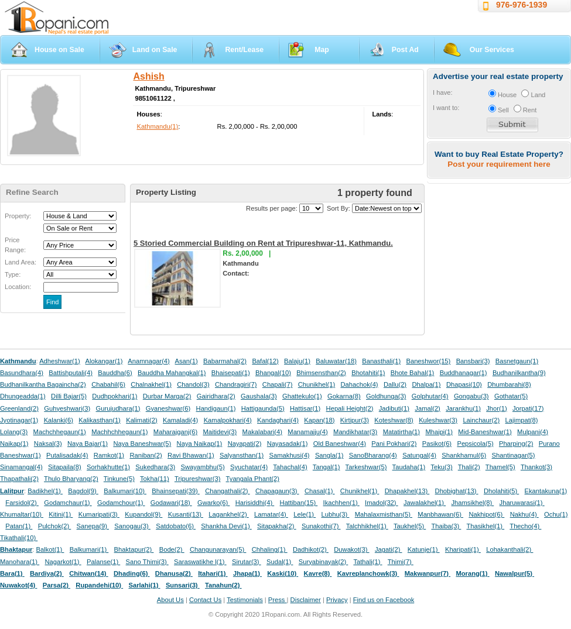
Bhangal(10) (273, 372)
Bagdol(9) (83, 490)
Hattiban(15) (299, 502)
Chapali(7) (277, 384)
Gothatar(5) (511, 396)
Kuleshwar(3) (438, 420)
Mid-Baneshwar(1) (484, 431)
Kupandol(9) (143, 514)
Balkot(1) (50, 549)
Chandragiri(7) (236, 384)
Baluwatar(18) (336, 361)
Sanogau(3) (132, 526)
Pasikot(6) (437, 443)
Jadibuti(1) (394, 408)
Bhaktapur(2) (134, 549)
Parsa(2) (56, 585)
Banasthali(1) (381, 361)
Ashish (148, 76)
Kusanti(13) (185, 514)
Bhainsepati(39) (175, 490)
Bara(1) (12, 573)
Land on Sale (154, 50)
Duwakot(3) (351, 549)
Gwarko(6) (213, 502)
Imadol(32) (381, 502)
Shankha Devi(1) (226, 526)
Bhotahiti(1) (368, 372)
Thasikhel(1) (486, 526)
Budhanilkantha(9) (519, 372)
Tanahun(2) (223, 585)
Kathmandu (18, 361)
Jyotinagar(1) (19, 420)
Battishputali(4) (71, 372)
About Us (170, 599)
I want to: (446, 107)
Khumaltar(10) (21, 514)
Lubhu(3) (336, 514)
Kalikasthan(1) (99, 420)
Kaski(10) (282, 573)
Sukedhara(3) (155, 466)
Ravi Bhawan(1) (190, 455)
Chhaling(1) (270, 549)
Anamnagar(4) (149, 361)
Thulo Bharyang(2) (71, 478)
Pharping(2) (516, 443)
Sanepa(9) (93, 526)
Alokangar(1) (104, 361)
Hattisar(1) (305, 408)
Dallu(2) (395, 384)
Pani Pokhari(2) (393, 443)
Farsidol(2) (22, 502)
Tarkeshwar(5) (366, 466)
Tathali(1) (367, 561)
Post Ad (405, 50)
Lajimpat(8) (521, 420)
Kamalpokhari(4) (228, 420)
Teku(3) (441, 466)
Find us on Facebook (383, 599)
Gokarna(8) (344, 396)
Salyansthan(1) (242, 455)
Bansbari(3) (473, 361)
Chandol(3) (193, 384)
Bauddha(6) (115, 372)
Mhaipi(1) (439, 431)
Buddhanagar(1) (463, 372)
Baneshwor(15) (428, 361)
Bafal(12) (265, 361)
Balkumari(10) (125, 490)
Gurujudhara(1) (118, 408)
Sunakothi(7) (321, 526)
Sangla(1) (329, 455)
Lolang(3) (14, 431)
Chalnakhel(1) (151, 384)
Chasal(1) (320, 490)
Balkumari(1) (89, 549)
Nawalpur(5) (514, 573)
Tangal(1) (326, 466)
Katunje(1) (424, 549)
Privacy (337, 599)
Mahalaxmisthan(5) (383, 514)
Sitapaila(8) (64, 466)
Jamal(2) (427, 408)
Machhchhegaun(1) (119, 431)
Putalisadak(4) (67, 455)
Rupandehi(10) (99, 585)
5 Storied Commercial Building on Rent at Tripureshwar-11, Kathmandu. (263, 243)
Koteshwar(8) (393, 420)
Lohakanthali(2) (509, 549)
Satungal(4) (419, 455)
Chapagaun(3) (277, 490)
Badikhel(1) (45, 490)
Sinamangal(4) (21, 466)
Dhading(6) (132, 573)
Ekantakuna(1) (546, 490)
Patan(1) (18, 526)
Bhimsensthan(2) (321, 372)
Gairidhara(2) (216, 396)
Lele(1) (304, 514)
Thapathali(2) (19, 478)
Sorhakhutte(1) (108, 466)
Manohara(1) (19, 561)
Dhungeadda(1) (23, 396)
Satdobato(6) (176, 526)
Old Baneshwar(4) (339, 443)
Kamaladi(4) (180, 420)
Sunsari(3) (183, 585)
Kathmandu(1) (157, 126)
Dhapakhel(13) (407, 490)
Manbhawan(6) (440, 514)
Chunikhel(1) (316, 384)
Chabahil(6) (108, 384)
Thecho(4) (525, 526)
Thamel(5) (500, 466)
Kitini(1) (61, 514)
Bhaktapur (16, 549)
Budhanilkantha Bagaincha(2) (43, 384)
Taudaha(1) (409, 466)
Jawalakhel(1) (425, 502)
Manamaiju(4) (307, 431)
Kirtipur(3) (354, 420)
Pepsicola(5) (475, 443)
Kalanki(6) (58, 420)
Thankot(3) (536, 466)
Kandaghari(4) (278, 420)
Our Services (492, 50)
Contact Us (205, 599)
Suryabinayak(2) (323, 561)
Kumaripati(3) (98, 514)
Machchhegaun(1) (59, 431)
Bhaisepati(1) (230, 372)
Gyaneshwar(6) (168, 408)
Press (277, 599)
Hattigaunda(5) (263, 408)
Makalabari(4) (262, 431)
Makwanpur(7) (427, 573)
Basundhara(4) (21, 372)
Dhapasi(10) (464, 384)
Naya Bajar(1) (87, 443)
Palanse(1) (103, 561)
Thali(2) (469, 466)
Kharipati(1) (463, 549)
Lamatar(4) (271, 514)
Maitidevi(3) (220, 431)
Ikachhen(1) (341, 502)
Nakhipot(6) (486, 514)
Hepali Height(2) (350, 408)
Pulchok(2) (54, 526)
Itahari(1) (212, 573)
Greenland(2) (19, 408)
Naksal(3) (48, 443)
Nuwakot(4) (18, 585)
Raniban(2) (145, 455)
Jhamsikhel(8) (472, 502)
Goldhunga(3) (386, 396)
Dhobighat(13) (456, 490)
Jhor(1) (496, 408)
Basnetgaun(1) (516, 361)
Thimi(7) (400, 561)
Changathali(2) (227, 490)
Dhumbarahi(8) (509, 384)
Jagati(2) (388, 549)
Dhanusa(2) (174, 573)
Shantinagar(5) (513, 455)
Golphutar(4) (430, 396)
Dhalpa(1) (426, 384)
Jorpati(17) (527, 408)
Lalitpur (12, 490)
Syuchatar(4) (249, 466)
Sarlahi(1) (144, 585)
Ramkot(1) (109, 455)
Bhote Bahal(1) (413, 372)
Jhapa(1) (247, 573)
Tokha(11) (154, 478)
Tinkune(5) (119, 478)
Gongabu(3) (471, 396)
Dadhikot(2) (311, 549)
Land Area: (20, 262)
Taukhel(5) (410, 526)
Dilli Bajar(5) (69, 396)
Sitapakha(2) (276, 526)
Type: (12, 274)
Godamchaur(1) (67, 502)
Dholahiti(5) (501, 490)
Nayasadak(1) (287, 443)
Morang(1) (472, 573)
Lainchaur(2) (481, 420)
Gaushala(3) (259, 396)
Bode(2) (171, 549)
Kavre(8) (318, 573)
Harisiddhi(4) (255, 502)
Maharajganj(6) (175, 431)
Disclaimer (305, 599)
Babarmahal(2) (225, 361)
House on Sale (59, 50)
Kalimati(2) (141, 420)
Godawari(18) (171, 502)
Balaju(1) (297, 361)
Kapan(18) (319, 420)
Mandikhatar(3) (355, 431)
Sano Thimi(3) (147, 561)
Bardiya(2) (47, 573)
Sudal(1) (279, 561)
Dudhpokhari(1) (114, 396)
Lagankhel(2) (228, 514)
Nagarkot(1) (63, 561)
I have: (443, 92)
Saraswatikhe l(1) (200, 561)
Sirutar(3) (246, 561)
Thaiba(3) (446, 526)
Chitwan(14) (88, 573)
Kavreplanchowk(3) (368, 573)
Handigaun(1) (216, 408)
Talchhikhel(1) (367, 526)
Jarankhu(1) (463, 408)
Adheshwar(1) (59, 361)
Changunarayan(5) (218, 549)
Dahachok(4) (359, 384)
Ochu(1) (555, 514)
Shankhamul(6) (464, 455)
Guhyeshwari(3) (67, 408)
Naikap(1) (14, 443)
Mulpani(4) (532, 431)
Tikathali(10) (18, 537)
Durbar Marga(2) (167, 396)
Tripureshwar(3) (198, 478)
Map (321, 50)
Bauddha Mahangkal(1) (172, 372)
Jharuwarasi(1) (522, 502)
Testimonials (245, 599)
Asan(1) (186, 361)
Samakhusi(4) (289, 455)
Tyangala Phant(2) (252, 478)
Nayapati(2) (245, 443)
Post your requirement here (498, 164)
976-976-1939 (521, 4)
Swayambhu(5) (202, 466)
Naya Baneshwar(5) (142, 443)
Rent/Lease (244, 50)
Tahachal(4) (290, 466)
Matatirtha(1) (401, 431)
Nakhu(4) (524, 514)
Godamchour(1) (121, 502)
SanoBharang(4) (373, 455)
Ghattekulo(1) (302, 396)
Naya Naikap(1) (200, 443)
